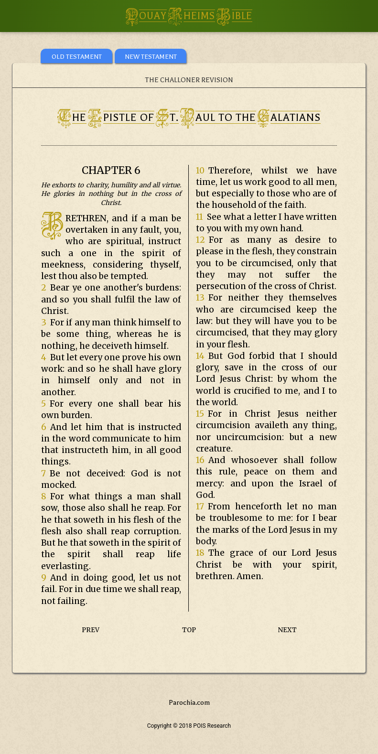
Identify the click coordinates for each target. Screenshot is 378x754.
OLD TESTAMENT (77, 56)
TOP (189, 630)
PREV (90, 630)
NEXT (287, 630)
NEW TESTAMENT (151, 56)
